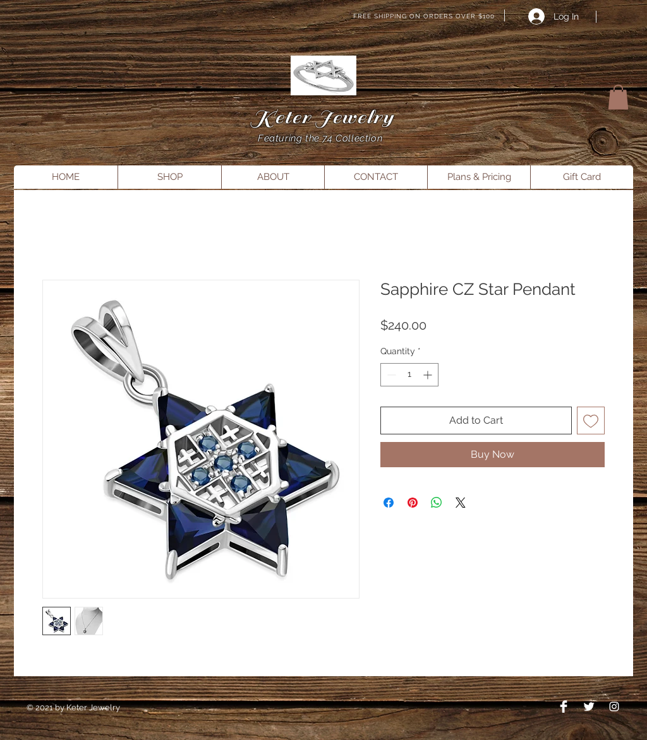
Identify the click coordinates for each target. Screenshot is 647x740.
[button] (618, 97)
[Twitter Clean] (589, 706)
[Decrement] (390, 375)
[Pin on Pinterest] (412, 502)
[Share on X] (460, 502)
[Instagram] (614, 706)
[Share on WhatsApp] (436, 502)
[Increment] (429, 375)
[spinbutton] (409, 375)
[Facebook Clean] (563, 706)
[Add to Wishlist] (591, 420)
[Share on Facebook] (388, 502)
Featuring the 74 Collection (321, 138)
